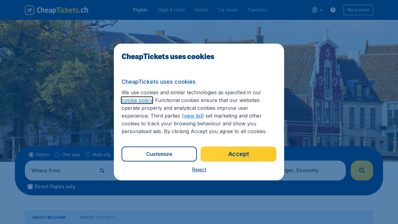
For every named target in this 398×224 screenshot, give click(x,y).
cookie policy (137, 100)
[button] (199, 169)
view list (193, 116)
